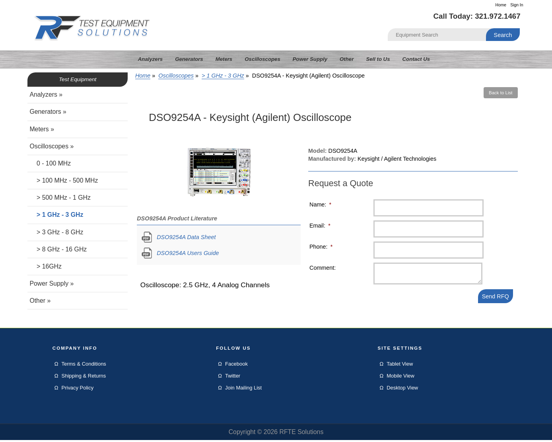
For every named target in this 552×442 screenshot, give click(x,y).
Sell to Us (378, 59)
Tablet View (400, 366)
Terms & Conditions (84, 366)
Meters (224, 59)
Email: (319, 225)
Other (347, 59)
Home (500, 5)
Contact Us (416, 59)
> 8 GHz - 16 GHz (58, 249)
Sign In (516, 5)
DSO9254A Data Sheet (186, 237)
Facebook (236, 366)
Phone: (320, 246)
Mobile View (400, 378)
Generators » (47, 111)
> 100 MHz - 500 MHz (63, 180)
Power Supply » (51, 283)
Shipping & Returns (84, 378)
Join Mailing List (243, 390)
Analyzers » (45, 94)
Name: (320, 204)
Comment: (322, 268)
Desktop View (402, 390)
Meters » (41, 129)
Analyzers (150, 59)
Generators (189, 59)
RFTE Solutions (301, 433)
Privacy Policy (78, 390)
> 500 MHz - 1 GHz (60, 197)
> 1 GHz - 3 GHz (223, 75)
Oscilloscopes (176, 75)
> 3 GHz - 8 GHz (56, 232)
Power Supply (310, 59)
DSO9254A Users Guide (188, 253)
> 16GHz (45, 266)
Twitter (232, 378)
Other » (40, 300)
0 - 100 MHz (50, 163)
